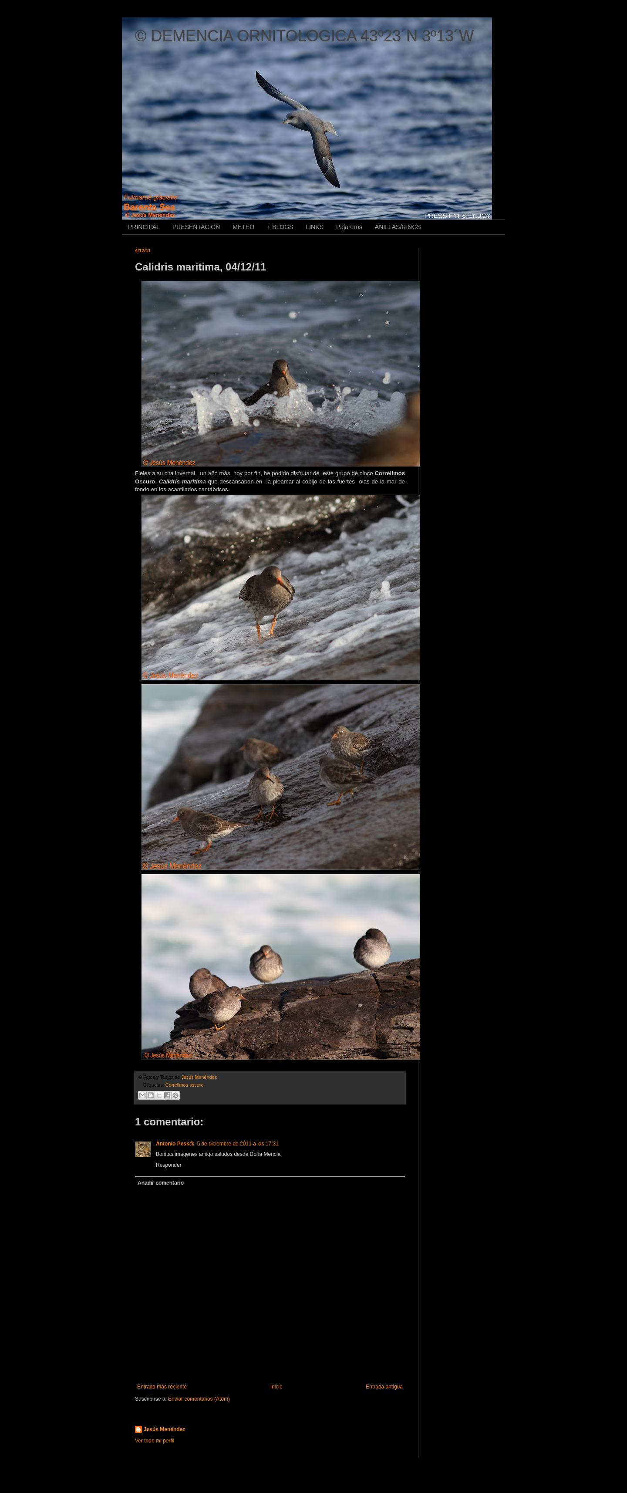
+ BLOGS (280, 226)
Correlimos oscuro (184, 1085)
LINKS (314, 226)
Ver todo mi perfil (154, 1441)
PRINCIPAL (144, 226)
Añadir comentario (161, 1183)
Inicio (276, 1387)
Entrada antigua (384, 1387)
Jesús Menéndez (164, 1429)
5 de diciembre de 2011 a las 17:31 (237, 1144)
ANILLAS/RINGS (398, 226)
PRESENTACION (196, 226)
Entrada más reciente (162, 1387)
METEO (243, 226)
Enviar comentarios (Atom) (199, 1399)
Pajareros (349, 226)
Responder (169, 1165)
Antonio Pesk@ (175, 1144)
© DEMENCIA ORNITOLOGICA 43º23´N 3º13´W (304, 36)
